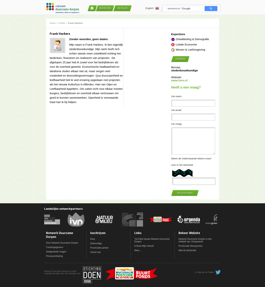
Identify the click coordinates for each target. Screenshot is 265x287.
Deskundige (96, 243)
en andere (180, 59)
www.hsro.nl (179, 80)
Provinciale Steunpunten (190, 246)
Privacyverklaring (54, 256)
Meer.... (138, 250)
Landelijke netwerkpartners (63, 209)
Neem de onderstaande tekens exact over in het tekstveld (191, 161)
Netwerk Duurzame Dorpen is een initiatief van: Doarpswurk (195, 240)
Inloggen (122, 8)
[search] (183, 8)
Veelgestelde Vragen (56, 251)
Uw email (176, 110)
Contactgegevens (54, 247)
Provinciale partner (99, 248)
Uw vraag (176, 124)
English (152, 8)
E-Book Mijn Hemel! (144, 246)
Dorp (92, 239)
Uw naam (176, 96)
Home (53, 23)
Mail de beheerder (187, 250)
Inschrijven (105, 8)
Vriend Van (95, 252)
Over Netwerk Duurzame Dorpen (62, 243)
